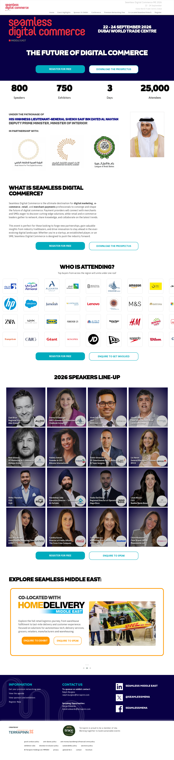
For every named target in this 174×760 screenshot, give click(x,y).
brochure (89, 750)
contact (79, 750)
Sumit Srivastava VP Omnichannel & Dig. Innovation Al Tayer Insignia (105, 460)
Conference (96, 12)
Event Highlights (64, 12)
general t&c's (67, 750)
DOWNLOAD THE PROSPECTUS (113, 69)
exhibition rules (29, 746)
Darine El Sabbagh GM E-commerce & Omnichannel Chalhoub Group (63, 420)
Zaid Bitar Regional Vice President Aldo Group (19, 420)
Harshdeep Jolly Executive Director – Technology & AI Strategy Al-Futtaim (69, 500)
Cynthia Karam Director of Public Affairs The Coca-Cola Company (60, 540)
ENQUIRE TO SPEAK (114, 555)
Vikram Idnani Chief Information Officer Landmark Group (142, 420)
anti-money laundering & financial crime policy (77, 742)
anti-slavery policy (49, 742)
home (51, 12)
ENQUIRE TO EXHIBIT (36, 640)
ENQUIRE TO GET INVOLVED (114, 356)
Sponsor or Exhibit (81, 12)
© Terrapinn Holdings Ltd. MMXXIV (36, 750)
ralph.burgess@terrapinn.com (75, 695)
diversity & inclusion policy (48, 746)
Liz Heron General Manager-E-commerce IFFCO (144, 460)
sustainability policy (70, 746)
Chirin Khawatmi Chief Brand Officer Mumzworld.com (139, 540)
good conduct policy (31, 742)
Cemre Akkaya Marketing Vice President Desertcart (101, 540)
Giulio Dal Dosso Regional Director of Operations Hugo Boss (104, 500)
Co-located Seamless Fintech (139, 12)
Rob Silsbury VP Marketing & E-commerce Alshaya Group (21, 460)
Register (158, 12)
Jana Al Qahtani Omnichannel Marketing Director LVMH (23, 540)
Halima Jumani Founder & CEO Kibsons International (58, 460)
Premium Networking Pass (114, 12)
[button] (83, 668)
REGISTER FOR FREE (60, 69)
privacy (56, 750)
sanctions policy (87, 746)
